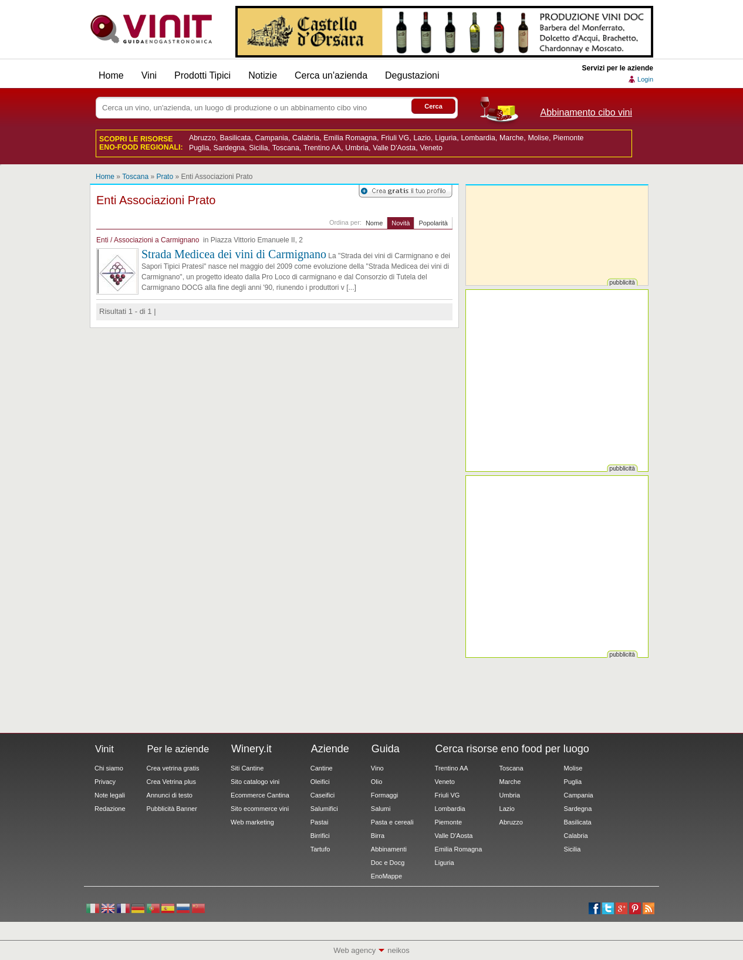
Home (111, 75)
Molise (538, 138)
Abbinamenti (389, 849)
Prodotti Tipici (202, 75)
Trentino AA (322, 148)
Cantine (321, 768)
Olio (377, 781)
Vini (149, 75)
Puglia (199, 148)
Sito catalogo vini (255, 781)
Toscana (285, 148)
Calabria (305, 138)
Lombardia (478, 138)
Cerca (433, 106)
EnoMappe (386, 876)
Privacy (105, 781)
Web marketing (252, 822)
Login (645, 79)
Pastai (319, 822)
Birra (377, 835)
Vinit (151, 29)
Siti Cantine (247, 768)
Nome (374, 223)
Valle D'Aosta (394, 148)
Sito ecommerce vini (260, 808)
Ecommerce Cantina (260, 795)
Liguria (446, 138)
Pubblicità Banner (172, 808)
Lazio (422, 138)
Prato (164, 177)
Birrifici (320, 835)
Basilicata (235, 138)
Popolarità (433, 223)
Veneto (431, 148)
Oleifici (320, 781)
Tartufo (320, 849)
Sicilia (258, 148)
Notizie (262, 75)
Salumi (381, 808)
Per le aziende (178, 748)
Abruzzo (202, 138)
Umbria (357, 148)
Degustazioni (412, 75)
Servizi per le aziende (617, 68)
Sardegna (229, 148)
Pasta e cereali (392, 822)
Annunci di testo (169, 795)
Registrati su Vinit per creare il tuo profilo (405, 191)
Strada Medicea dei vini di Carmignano (233, 254)
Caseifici (322, 795)
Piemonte (568, 138)
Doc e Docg (387, 862)
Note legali (109, 795)
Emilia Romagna (350, 138)
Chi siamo (108, 768)
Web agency (354, 950)
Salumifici (324, 808)
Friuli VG (395, 138)
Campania (271, 138)
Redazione (110, 808)
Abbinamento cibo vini (586, 112)
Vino (377, 768)
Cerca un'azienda (331, 75)
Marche (511, 138)
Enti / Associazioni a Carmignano (147, 240)
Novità (400, 223)
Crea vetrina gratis (173, 768)
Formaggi (384, 795)
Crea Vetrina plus (171, 781)
